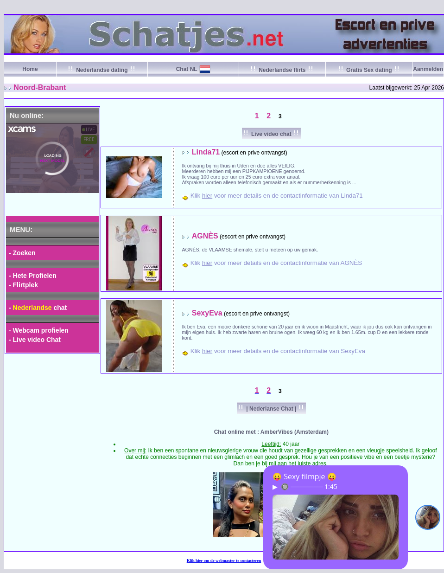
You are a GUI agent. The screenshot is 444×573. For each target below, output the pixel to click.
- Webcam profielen (39, 330)
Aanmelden (428, 69)
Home (30, 69)
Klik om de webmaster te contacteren (224, 560)
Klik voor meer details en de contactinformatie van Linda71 (276, 195)
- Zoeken (22, 253)
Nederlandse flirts (282, 70)
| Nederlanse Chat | (271, 409)
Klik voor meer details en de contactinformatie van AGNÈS (276, 262)
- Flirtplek (23, 285)
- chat (38, 307)
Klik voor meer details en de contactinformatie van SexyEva (277, 351)
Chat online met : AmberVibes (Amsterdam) (271, 432)
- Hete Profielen (33, 275)
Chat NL (186, 69)
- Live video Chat (35, 339)
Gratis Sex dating (369, 70)
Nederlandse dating (102, 70)
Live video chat (271, 134)
